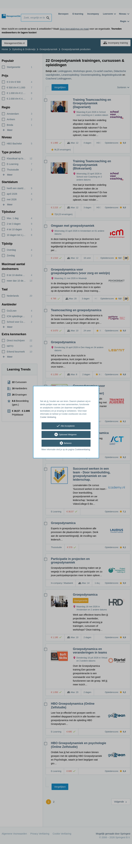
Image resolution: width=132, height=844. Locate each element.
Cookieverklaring (82, 449)
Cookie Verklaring (48, 417)
